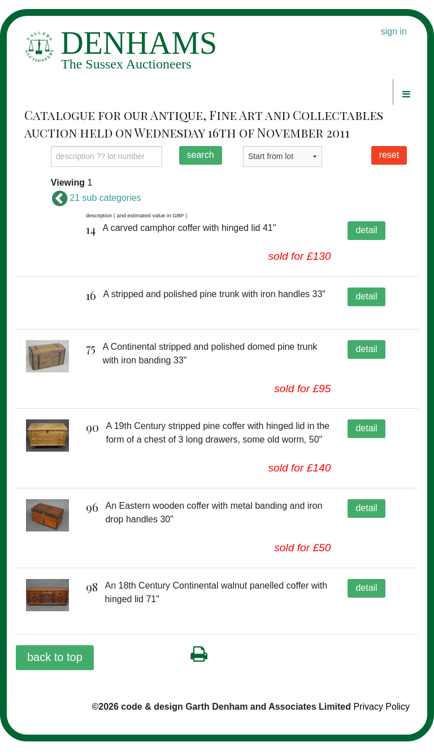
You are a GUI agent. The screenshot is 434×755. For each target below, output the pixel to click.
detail (366, 230)
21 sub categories (96, 198)
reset (389, 155)
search (200, 155)
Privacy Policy (381, 720)
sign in (394, 31)
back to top (55, 670)
